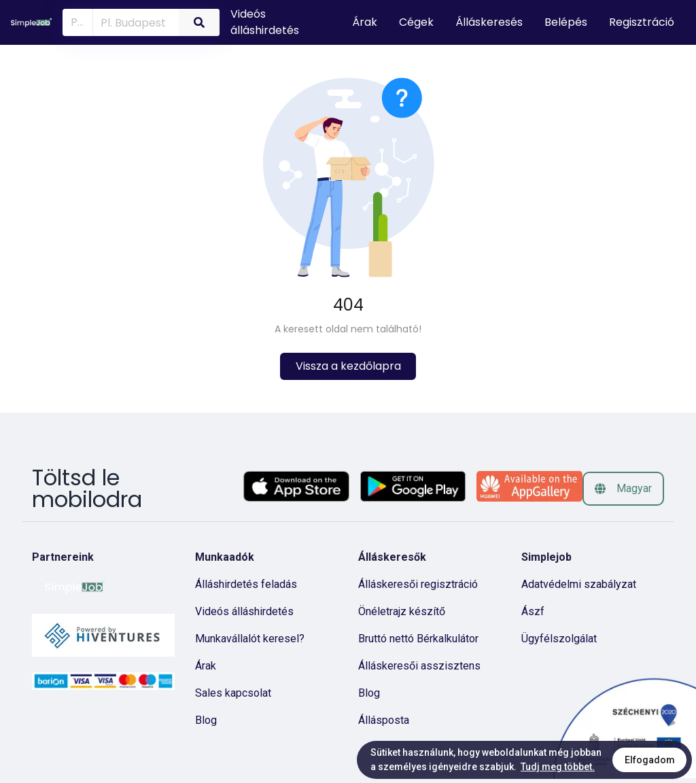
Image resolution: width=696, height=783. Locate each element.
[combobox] (133, 22)
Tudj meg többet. (558, 766)
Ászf (532, 611)
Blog (206, 720)
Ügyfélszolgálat (559, 638)
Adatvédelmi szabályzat (578, 584)
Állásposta (383, 720)
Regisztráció (641, 22)
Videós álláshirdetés (264, 22)
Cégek (416, 22)
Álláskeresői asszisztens (419, 665)
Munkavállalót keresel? (249, 638)
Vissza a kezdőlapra (348, 366)
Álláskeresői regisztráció (418, 584)
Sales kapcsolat (233, 692)
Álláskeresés (489, 22)
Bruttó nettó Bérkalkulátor (418, 638)
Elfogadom (650, 759)
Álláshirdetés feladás (246, 584)
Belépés (565, 22)
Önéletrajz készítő (401, 611)
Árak (364, 22)
